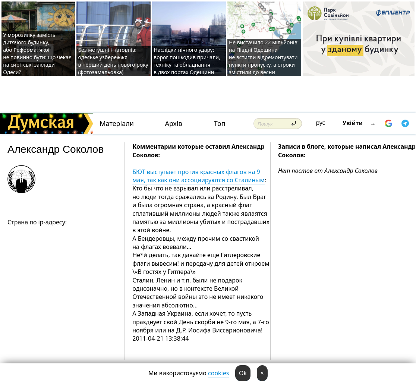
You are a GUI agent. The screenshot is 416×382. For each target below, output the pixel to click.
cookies (218, 373)
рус (320, 123)
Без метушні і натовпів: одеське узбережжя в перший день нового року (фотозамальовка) (113, 61)
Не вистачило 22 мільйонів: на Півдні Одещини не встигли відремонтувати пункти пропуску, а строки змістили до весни (264, 57)
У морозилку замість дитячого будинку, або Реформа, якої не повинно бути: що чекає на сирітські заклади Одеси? (37, 53)
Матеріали (117, 123)
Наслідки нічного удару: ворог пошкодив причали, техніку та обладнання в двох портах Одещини (187, 61)
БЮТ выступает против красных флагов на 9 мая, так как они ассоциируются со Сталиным (198, 176)
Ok (243, 373)
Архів (173, 123)
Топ (220, 123)
